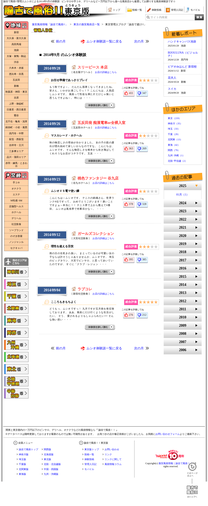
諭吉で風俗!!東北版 (16, 369)
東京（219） (174, 118)
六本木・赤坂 (16, 68)
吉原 (16, 97)
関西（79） (174, 150)
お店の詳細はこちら (106, 72)
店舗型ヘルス (16, 206)
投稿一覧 (137, 9)
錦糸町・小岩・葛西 (16, 127)
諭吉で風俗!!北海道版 (16, 357)
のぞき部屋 (16, 236)
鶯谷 (16, 115)
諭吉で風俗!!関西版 (16, 333)
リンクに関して (113, 459)
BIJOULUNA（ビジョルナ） (183, 54)
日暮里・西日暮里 (16, 109)
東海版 (22, 474)
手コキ (16, 182)
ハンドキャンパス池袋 (182, 41)
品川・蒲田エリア (16, 157)
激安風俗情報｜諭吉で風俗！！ (175, 463)
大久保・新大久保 (16, 38)
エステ (16, 194)
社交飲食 (16, 224)
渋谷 (16, 62)
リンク (108, 454)
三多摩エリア (16, 151)
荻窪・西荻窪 (16, 139)
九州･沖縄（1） (176, 155)
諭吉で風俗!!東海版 (16, 321)
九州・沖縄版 (51, 474)
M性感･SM (16, 200)
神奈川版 (23, 454)
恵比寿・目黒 (16, 74)
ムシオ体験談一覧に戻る (104, 41)
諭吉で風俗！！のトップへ (192, 488)
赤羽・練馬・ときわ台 (16, 164)
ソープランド (16, 230)
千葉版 (22, 464)
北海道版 (49, 454)
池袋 (16, 50)
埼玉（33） (174, 128)
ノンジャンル (16, 242)
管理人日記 (177, 9)
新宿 (16, 32)
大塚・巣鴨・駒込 (16, 56)
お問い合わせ (112, 449)
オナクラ (16, 188)
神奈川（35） (175, 123)
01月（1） (182, 194)
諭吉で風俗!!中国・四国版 (16, 393)
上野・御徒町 (16, 103)
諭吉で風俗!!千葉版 (16, 296)
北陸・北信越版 (52, 464)
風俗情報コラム (113, 464)
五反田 (16, 79)
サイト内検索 (158, 17)
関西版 (47, 449)
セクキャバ (16, 248)
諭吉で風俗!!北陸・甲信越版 (16, 381)
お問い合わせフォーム (167, 434)
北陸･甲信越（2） (177, 161)
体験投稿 (156, 9)
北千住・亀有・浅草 (16, 121)
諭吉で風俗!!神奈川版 (16, 272)
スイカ (172, 89)
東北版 (47, 459)
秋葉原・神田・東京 (16, 91)
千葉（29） (174, 134)
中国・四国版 (51, 469)
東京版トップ (91, 449)
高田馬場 (16, 44)
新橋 (16, 86)
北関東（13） (175, 139)
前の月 (61, 41)
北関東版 (23, 469)
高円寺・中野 (16, 133)
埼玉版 (22, 459)
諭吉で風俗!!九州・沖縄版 (16, 345)
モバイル (195, 9)
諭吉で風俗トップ (28, 449)
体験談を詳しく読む (100, 105)
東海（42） (174, 145)
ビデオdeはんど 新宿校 (182, 66)
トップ (116, 9)
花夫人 (172, 77)
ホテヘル (16, 212)
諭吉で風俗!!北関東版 (16, 308)
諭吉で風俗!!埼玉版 (16, 284)
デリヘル (16, 218)
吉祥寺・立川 (16, 145)
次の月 (139, 41)
